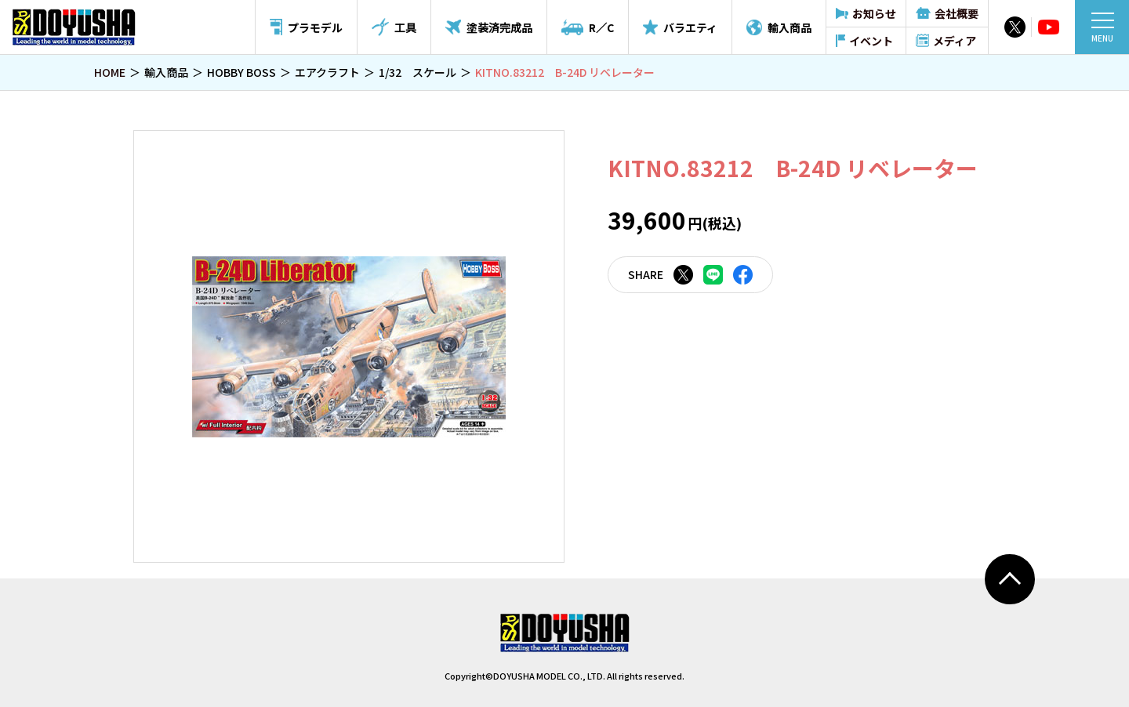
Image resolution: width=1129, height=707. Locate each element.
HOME (109, 72)
